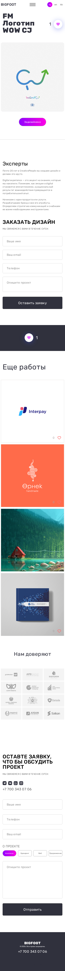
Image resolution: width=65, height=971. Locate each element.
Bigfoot (8, 4)
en (55, 4)
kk (61, 4)
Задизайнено (32, 122)
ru (50, 4)
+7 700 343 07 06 (17, 789)
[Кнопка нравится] (58, 24)
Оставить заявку (32, 303)
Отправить (32, 909)
